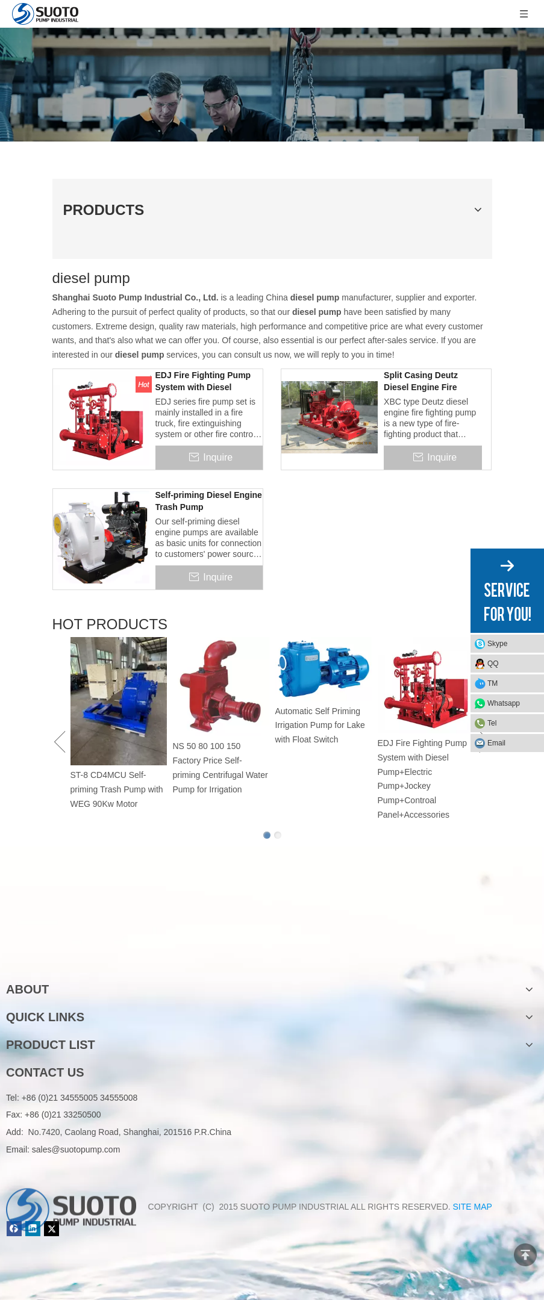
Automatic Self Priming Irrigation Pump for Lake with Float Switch (320, 725)
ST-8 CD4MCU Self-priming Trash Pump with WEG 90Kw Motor (116, 789)
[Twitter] (51, 1228)
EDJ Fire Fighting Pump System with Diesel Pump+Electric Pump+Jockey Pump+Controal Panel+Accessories (203, 381)
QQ (493, 663)
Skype (497, 643)
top (525, 1254)
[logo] (71, 951)
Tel (491, 723)
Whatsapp (503, 703)
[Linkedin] (32, 1228)
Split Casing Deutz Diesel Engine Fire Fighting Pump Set (421, 381)
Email (496, 743)
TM (492, 683)
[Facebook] (14, 1228)
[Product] (272, 85)
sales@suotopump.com (76, 1149)
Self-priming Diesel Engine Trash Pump (208, 501)
